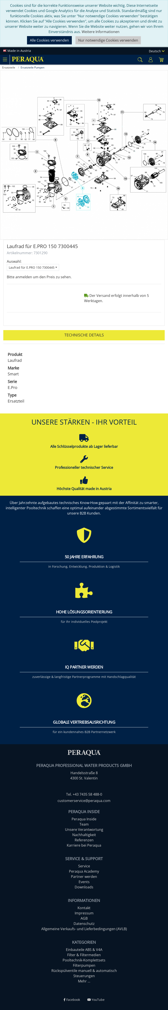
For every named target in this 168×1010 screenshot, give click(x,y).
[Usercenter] (150, 60)
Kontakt (84, 907)
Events (84, 881)
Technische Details (84, 335)
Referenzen (84, 840)
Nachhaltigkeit (84, 834)
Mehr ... (84, 981)
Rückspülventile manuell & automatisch (84, 970)
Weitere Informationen (100, 31)
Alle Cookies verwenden (49, 40)
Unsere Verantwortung (84, 829)
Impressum (84, 913)
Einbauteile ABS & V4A (84, 949)
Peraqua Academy (84, 871)
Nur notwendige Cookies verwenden (108, 40)
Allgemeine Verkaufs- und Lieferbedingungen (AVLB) (84, 928)
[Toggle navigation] (4, 59)
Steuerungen (84, 975)
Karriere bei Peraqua (84, 845)
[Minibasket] (161, 60)
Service (84, 866)
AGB (84, 918)
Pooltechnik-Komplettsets (84, 960)
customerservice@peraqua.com (84, 800)
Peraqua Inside (84, 819)
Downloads (84, 887)
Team (84, 824)
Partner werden (84, 876)
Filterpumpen (84, 965)
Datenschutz (84, 923)
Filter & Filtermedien (84, 954)
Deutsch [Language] (156, 51)
